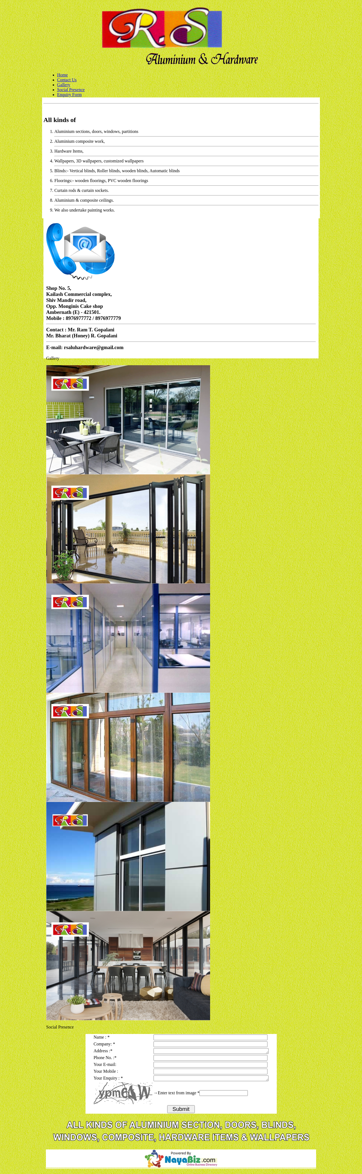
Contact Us (67, 80)
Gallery (63, 84)
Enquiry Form (69, 94)
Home (62, 75)
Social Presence (71, 89)
